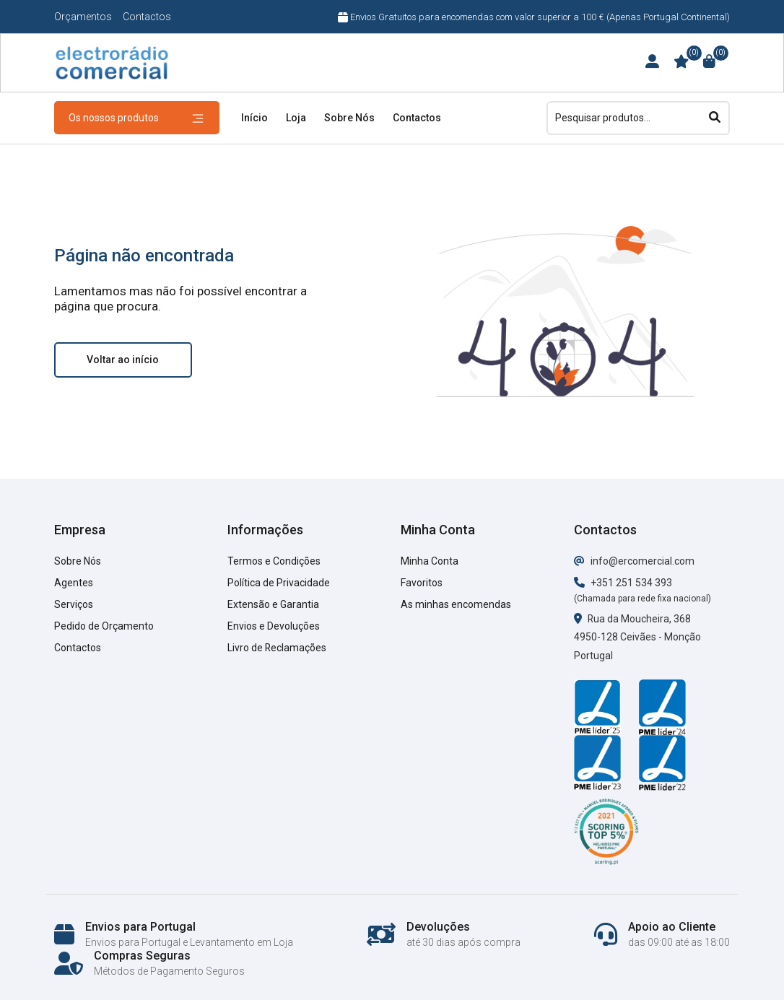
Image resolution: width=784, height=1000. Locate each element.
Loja (296, 117)
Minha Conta (429, 561)
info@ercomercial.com (634, 561)
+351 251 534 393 (623, 582)
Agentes (73, 582)
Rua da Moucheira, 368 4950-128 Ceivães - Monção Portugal (637, 637)
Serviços (73, 604)
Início (254, 117)
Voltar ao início (123, 359)
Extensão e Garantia (273, 604)
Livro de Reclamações (277, 647)
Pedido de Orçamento (104, 626)
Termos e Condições (274, 561)
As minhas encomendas (456, 604)
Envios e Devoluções (273, 626)
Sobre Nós (349, 117)
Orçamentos (83, 16)
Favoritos (422, 582)
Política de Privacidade (278, 582)
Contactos (147, 16)
